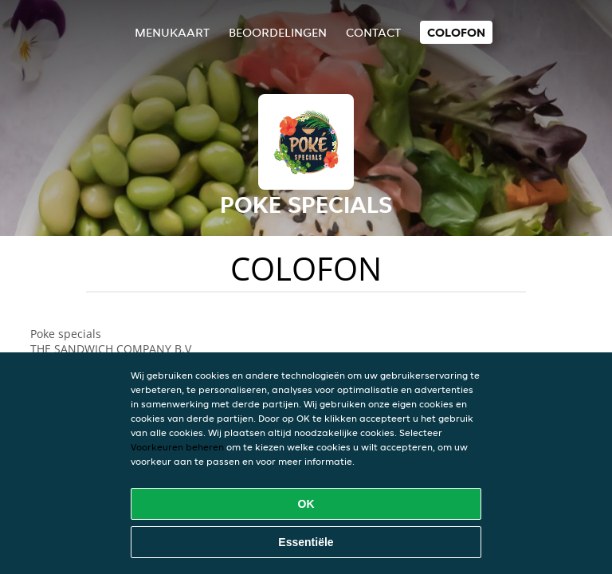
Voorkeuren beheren (177, 447)
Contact (373, 32)
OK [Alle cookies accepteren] (306, 503)
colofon (456, 32)
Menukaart (172, 32)
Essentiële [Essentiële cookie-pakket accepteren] (305, 542)
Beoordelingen (278, 32)
